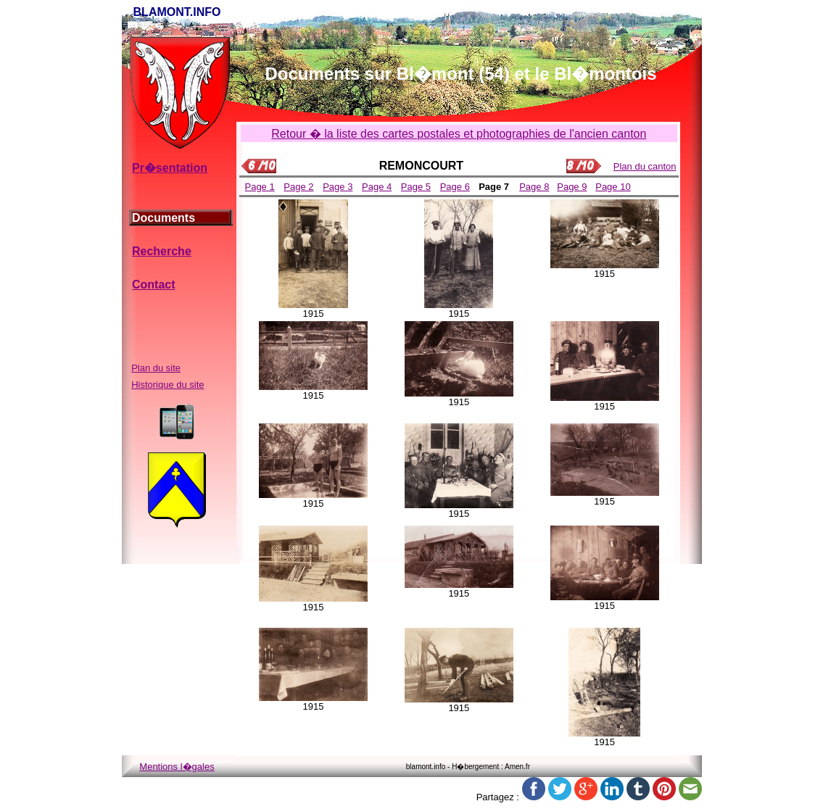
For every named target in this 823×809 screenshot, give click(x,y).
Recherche (161, 251)
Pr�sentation (169, 168)
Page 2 (298, 186)
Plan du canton (645, 166)
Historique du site (167, 384)
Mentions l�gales (176, 766)
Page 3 (337, 186)
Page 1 (259, 186)
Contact (153, 284)
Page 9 (572, 186)
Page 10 (612, 186)
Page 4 (377, 186)
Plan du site (156, 367)
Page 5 (416, 186)
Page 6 (455, 186)
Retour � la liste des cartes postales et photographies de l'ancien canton (458, 134)
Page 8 (534, 186)
